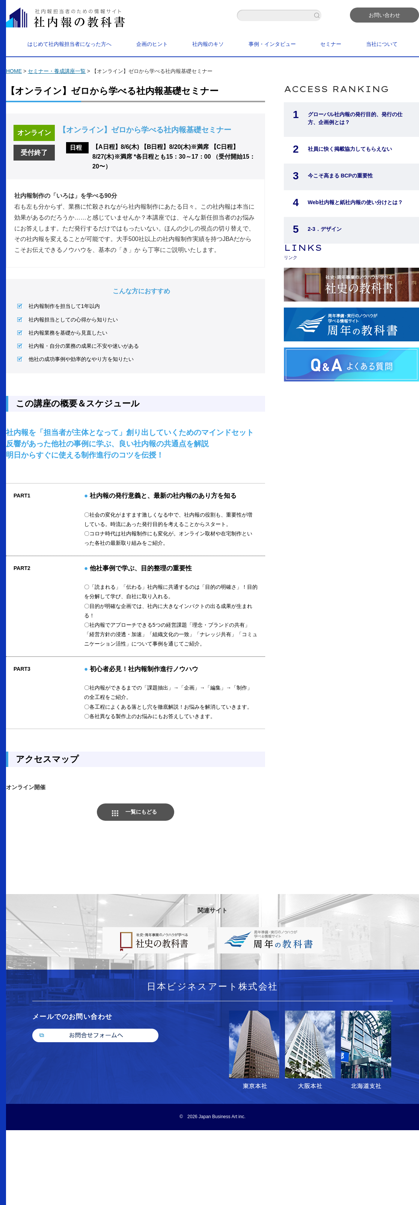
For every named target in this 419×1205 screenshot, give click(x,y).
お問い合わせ (384, 15)
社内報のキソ (208, 44)
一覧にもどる (141, 812)
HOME (14, 71)
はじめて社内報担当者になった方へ (69, 44)
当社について (382, 44)
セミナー (330, 44)
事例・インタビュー (272, 44)
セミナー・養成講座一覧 (57, 71)
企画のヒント (152, 44)
